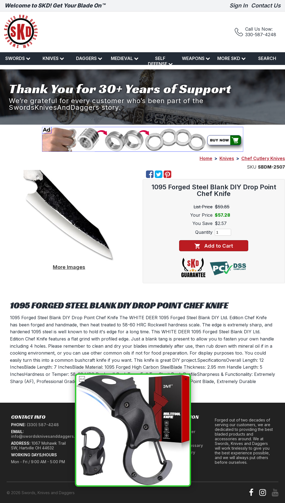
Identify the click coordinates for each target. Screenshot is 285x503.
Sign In (238, 5)
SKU (252, 167)
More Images (69, 267)
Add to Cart (214, 246)
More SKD (231, 58)
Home (206, 158)
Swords (17, 58)
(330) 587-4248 (43, 424)
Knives (53, 58)
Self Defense (160, 61)
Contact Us (266, 5)
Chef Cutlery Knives (263, 158)
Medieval (124, 58)
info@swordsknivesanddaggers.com (47, 436)
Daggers (89, 58)
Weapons (196, 58)
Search (267, 58)
